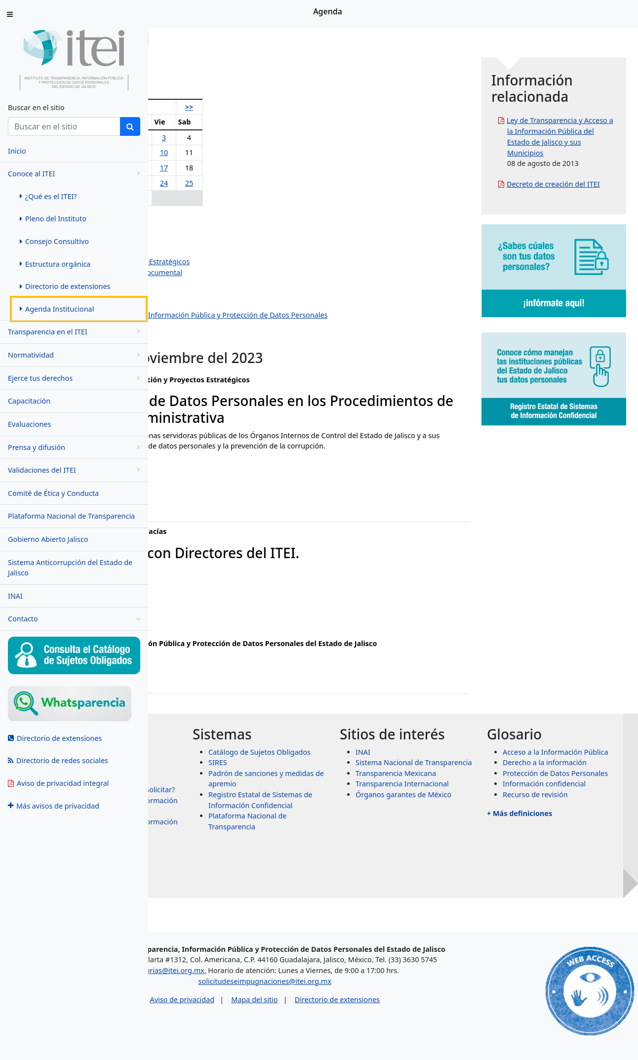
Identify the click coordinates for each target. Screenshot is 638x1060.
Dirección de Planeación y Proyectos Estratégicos (257, 261)
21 (216, 183)
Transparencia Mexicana (470, 821)
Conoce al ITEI (75, 173)
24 (275, 183)
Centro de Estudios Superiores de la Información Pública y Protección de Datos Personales (326, 315)
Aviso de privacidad (268, 1024)
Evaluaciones (29, 424)
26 (172, 198)
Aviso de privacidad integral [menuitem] (58, 783)
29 (237, 198)
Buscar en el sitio (36, 107)
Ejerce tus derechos (75, 378)
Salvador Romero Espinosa (220, 240)
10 (275, 152)
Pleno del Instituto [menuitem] (53, 218)
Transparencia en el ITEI (75, 331)
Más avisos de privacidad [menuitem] (53, 806)
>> (294, 107)
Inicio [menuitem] (17, 151)
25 (294, 183)
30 (257, 198)
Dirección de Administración (222, 283)
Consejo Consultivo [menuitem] (54, 241)
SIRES (328, 794)
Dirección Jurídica (205, 293)
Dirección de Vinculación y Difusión (234, 304)
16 (257, 167)
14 (216, 167)
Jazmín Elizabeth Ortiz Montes (225, 251)
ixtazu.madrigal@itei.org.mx (211, 625)
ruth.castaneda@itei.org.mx (210, 515)
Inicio (178, 38)
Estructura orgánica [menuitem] (55, 264)
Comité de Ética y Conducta (53, 493)
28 (216, 198)
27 (195, 198)
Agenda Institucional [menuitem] (57, 309)
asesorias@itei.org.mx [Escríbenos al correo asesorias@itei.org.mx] (254, 995)
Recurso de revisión (572, 858)
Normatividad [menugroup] (75, 355)
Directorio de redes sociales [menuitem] (58, 760)
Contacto (74, 618)
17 (275, 167)
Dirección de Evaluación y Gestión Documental (253, 272)
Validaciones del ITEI (75, 470)
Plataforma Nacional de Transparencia (71, 516)
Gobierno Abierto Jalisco (48, 539)
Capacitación (29, 401)
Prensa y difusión (75, 447)
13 (195, 167)
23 (257, 183)
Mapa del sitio (341, 1024)
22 (237, 183)
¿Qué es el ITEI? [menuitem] (48, 196)
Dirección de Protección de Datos (231, 325)
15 (237, 167)
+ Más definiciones (556, 877)
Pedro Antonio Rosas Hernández (229, 229)
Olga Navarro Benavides (216, 219)
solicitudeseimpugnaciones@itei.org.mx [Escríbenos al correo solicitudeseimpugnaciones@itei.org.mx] (351, 1006)
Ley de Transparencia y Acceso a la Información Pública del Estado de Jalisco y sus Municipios (579, 142)
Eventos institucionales (214, 336)
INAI (15, 596)
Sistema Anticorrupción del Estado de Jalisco (70, 568)
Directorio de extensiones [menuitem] (65, 286)
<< (172, 107)
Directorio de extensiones (423, 1024)
